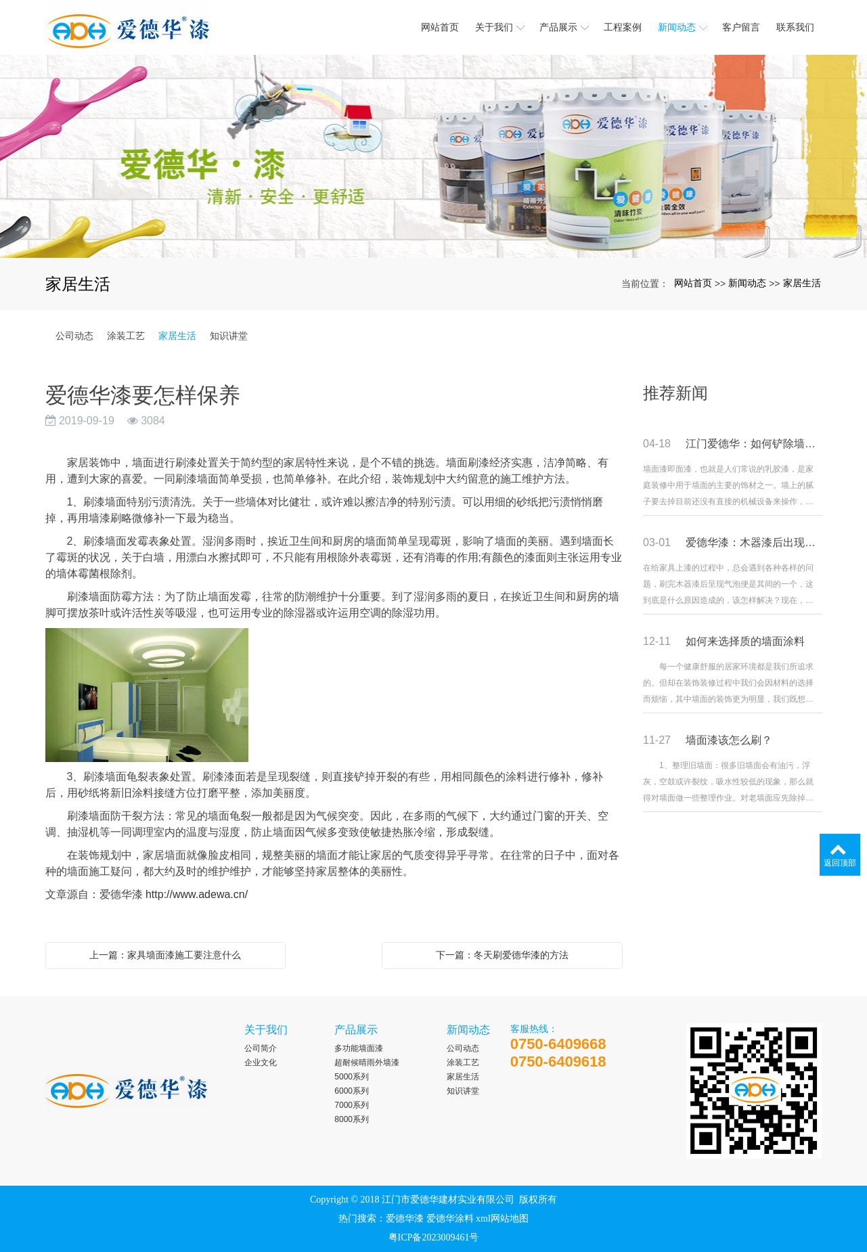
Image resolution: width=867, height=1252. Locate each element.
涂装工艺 (126, 335)
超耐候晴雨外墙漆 (366, 1062)
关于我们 (266, 1029)
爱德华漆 (405, 1218)
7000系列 (351, 1105)
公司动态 (74, 335)
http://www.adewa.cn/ (197, 894)
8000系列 (351, 1119)
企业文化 (260, 1062)
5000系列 (351, 1076)
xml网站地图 (502, 1218)
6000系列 (351, 1091)
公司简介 (260, 1048)
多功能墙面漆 (358, 1048)
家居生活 (802, 282)
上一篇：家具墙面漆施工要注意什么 (165, 954)
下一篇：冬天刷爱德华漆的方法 (502, 954)
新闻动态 (747, 282)
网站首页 (693, 282)
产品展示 (356, 1029)
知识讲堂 (229, 335)
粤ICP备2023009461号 (433, 1237)
